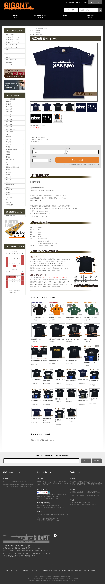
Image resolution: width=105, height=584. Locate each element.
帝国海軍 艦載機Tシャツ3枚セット (39, 361)
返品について (80, 164)
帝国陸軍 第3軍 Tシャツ (94, 399)
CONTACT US (89, 16)
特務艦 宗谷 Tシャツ (48, 380)
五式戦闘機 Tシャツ (36, 339)
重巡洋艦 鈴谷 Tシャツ (89, 362)
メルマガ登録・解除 (72, 2)
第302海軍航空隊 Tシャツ (36, 419)
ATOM (97, 570)
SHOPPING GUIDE (40, 16)
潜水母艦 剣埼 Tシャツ (83, 401)
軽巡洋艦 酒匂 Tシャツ (83, 380)
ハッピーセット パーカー (37, 317)
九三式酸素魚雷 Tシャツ (36, 380)
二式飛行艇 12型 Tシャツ (60, 380)
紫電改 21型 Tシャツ (60, 399)
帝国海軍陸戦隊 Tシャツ (55, 360)
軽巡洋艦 (38, 32)
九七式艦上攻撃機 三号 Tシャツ (56, 339)
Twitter (64, 16)
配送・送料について (28, 570)
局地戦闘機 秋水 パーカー (55, 317)
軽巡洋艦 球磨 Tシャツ (48, 401)
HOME (15, 16)
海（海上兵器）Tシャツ (41, 28)
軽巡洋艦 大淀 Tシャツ (71, 381)
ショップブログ (87, 570)
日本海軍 (38, 30)
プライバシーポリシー (64, 570)
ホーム (32, 28)
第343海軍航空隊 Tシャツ (47, 419)
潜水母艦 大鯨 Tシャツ (60, 420)
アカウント (84, 2)
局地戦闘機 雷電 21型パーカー (73, 317)
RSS (93, 570)
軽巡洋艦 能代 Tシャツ (94, 381)
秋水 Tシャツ (69, 399)
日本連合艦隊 (39, 34)
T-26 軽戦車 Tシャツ (71, 418)
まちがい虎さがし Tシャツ (72, 339)
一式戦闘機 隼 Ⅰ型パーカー (90, 317)
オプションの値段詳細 (70, 164)
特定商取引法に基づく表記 (92, 164)
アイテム (94, 2)
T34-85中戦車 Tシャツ (71, 360)
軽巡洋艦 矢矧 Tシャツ (36, 401)
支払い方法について (16, 570)
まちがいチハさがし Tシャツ (91, 339)
